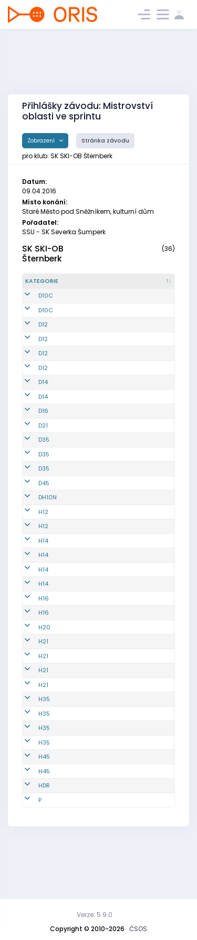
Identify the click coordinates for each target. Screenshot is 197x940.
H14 (43, 584)
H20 (44, 679)
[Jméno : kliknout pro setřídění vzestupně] (144, 285)
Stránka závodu (105, 141)
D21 (43, 460)
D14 (43, 408)
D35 (43, 474)
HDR (44, 837)
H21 (43, 693)
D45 (43, 522)
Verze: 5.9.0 (94, 914)
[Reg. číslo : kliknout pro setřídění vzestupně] (94, 285)
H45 (44, 808)
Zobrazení (41, 141)
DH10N (47, 541)
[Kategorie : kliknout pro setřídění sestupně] (49, 285)
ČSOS (138, 928)
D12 (43, 333)
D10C (45, 304)
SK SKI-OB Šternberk (43, 254)
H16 (43, 650)
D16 (43, 445)
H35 (44, 751)
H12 (43, 555)
